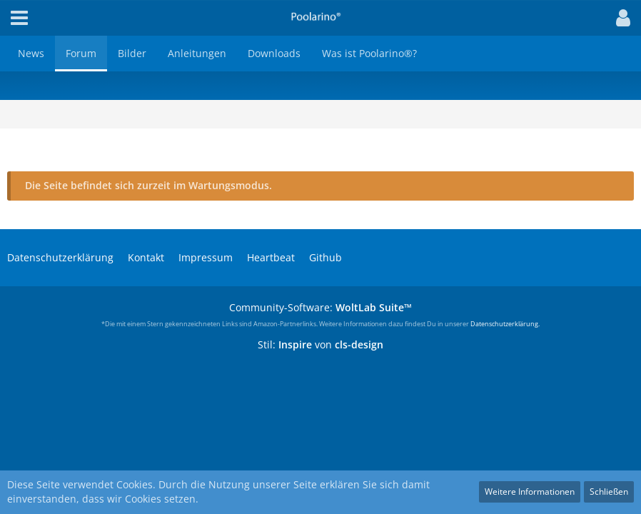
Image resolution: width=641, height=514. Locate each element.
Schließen (609, 491)
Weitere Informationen (530, 491)
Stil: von (320, 344)
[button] (619, 17)
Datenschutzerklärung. (505, 323)
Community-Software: (320, 307)
